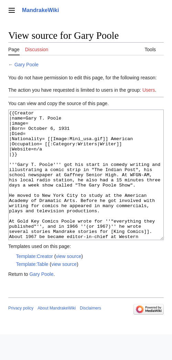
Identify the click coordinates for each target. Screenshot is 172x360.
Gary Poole (26, 64)
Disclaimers (90, 333)
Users (148, 90)
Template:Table (32, 290)
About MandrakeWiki (56, 333)
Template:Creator (34, 282)
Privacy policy (20, 333)
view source (68, 282)
